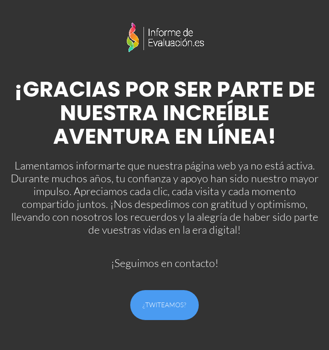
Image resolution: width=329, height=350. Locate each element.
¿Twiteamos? (164, 305)
